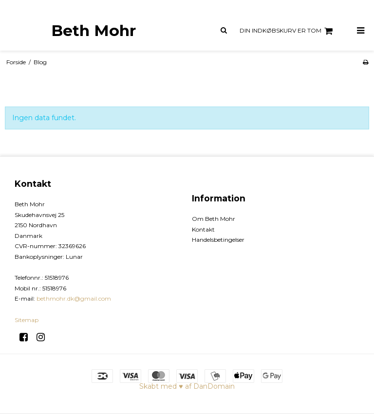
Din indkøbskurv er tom (288, 31)
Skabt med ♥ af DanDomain (186, 386)
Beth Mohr (93, 30)
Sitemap (26, 320)
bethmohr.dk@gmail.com (74, 298)
